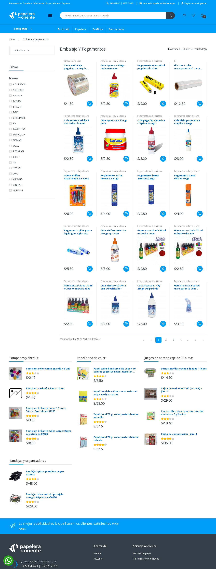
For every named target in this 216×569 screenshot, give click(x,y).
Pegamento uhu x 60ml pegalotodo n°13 (151, 67)
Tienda (97, 553)
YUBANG (18, 190)
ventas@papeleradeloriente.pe (157, 3)
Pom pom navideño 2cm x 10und (45, 388)
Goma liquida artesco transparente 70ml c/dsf (187, 287)
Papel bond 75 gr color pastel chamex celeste (115, 439)
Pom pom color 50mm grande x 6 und (48, 368)
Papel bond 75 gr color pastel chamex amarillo (115, 416)
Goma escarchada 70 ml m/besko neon (151, 232)
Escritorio (63, 29)
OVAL (16, 145)
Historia (98, 558)
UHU (15, 173)
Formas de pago (142, 553)
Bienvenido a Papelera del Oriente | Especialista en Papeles (39, 3)
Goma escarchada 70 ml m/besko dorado (188, 232)
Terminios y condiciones (146, 558)
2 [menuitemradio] (166, 339)
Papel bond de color (91, 358)
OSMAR (17, 140)
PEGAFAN (18, 151)
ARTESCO (18, 89)
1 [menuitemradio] (158, 339)
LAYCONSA (19, 129)
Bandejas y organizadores (27, 461)
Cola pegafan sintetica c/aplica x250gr (151, 122)
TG (14, 162)
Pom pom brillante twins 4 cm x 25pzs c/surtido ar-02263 (48, 432)
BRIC (15, 112)
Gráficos (98, 29)
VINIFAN (17, 184)
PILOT (16, 156)
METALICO (19, 134)
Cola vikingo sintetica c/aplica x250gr (187, 122)
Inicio (12, 39)
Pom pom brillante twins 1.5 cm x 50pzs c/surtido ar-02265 (45, 410)
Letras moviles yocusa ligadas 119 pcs (184, 368)
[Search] (113, 15)
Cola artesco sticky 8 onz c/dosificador (76, 122)
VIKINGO (17, 179)
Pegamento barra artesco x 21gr (148, 177)
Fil (175, 61)
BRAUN (17, 106)
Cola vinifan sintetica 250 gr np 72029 (113, 232)
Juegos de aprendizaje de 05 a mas (168, 358)
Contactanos (116, 29)
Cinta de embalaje (72, 61)
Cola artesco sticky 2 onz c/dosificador (113, 287)
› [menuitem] (195, 339)
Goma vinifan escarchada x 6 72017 (76, 177)
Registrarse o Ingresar (194, 3)
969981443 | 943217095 (120, 3)
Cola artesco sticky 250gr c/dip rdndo (148, 287)
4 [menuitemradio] (180, 339)
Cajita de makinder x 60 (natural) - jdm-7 (181, 390)
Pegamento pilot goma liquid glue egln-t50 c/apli (78, 232)
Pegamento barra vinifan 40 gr (184, 177)
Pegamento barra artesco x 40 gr (111, 177)
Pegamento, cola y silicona (113, 61)
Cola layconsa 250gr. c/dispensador (113, 67)
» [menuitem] (203, 339)
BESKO (17, 101)
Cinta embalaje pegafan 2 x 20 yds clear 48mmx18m (75, 67)
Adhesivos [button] (19, 50)
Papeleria (81, 29)
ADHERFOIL (19, 84)
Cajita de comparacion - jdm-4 (179, 434)
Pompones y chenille (24, 358)
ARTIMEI (17, 95)
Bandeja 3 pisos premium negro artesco (45, 473)
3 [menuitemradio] (173, 339)
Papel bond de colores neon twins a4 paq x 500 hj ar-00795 (115, 393)
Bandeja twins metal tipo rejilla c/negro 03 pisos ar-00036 (44, 496)
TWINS (16, 168)
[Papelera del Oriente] (22, 15)
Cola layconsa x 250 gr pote (114, 122)
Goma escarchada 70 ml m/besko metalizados (78, 287)
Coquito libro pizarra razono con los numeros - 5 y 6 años (182, 413)
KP (14, 123)
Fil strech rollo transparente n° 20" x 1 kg (188, 67)
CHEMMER (19, 117)
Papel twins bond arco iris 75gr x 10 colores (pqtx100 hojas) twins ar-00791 (114, 370)
